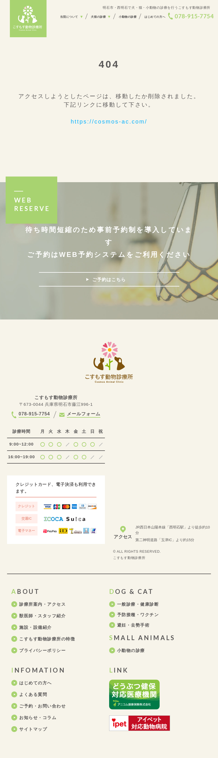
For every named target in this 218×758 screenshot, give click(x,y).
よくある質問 (33, 694)
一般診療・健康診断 (138, 604)
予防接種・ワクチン (138, 614)
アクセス (123, 536)
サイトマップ (33, 729)
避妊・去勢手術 (133, 625)
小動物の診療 (131, 650)
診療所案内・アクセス (42, 604)
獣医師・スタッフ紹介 (42, 615)
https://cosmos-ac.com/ (109, 121)
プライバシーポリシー (42, 650)
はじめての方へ (35, 682)
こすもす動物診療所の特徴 (47, 638)
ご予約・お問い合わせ (42, 706)
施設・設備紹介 (35, 627)
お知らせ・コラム (37, 717)
